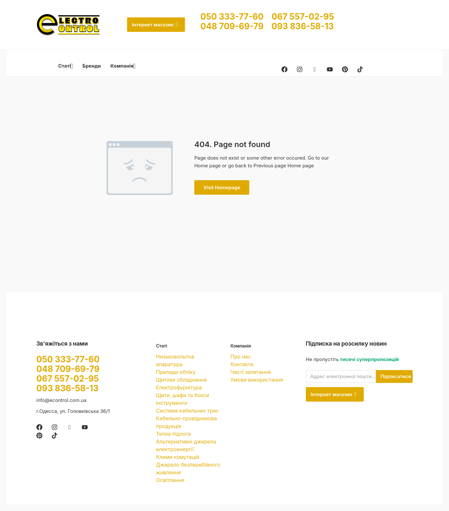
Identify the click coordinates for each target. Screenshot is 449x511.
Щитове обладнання (181, 379)
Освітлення (170, 480)
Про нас (241, 356)
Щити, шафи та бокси (182, 395)
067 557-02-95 (302, 17)
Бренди (92, 66)
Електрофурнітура (179, 387)
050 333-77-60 (235, 17)
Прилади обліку (176, 372)
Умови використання (257, 379)
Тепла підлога (173, 434)
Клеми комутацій (177, 457)
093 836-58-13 (302, 26)
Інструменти (171, 403)
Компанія (122, 66)
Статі (65, 66)
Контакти (242, 364)
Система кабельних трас (187, 410)
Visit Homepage (221, 187)
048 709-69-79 (235, 26)
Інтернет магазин (155, 25)
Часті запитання (251, 372)
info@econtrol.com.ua (61, 400)
